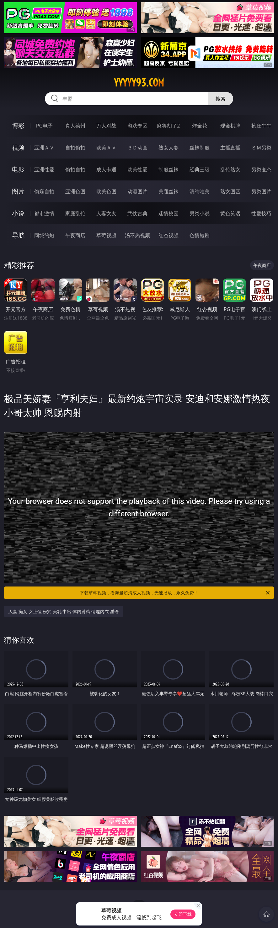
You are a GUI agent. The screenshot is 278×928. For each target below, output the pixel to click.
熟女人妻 (168, 147)
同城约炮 (44, 235)
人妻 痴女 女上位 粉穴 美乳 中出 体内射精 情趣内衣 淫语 (63, 611)
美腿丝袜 (168, 191)
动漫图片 (137, 191)
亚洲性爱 (44, 169)
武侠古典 (137, 213)
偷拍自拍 (75, 169)
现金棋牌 (230, 125)
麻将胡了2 (168, 125)
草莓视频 (106, 235)
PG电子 (44, 125)
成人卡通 (106, 169)
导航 (18, 235)
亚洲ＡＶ (44, 147)
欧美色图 (106, 191)
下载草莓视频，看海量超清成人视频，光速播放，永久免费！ (175, 593)
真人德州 (75, 125)
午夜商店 (75, 235)
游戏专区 (137, 125)
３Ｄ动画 (137, 147)
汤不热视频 (137, 235)
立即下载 (183, 914)
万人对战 (106, 125)
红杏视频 (168, 235)
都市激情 (44, 213)
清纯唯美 (200, 191)
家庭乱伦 (75, 213)
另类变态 (261, 169)
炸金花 (199, 125)
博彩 (18, 125)
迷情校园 (168, 213)
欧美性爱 (137, 169)
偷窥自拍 (44, 191)
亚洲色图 (75, 191)
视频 (18, 147)
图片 (18, 191)
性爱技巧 (261, 213)
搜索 (221, 98)
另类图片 (261, 191)
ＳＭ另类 (261, 147)
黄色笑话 (230, 213)
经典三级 (200, 169)
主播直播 (230, 147)
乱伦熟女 (230, 169)
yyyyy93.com (139, 82)
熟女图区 (230, 191)
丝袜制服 (200, 147)
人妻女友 (106, 213)
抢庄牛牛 (261, 125)
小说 (18, 213)
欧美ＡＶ (106, 147)
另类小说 (200, 213)
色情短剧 (200, 235)
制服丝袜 (168, 169)
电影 (18, 169)
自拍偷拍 (75, 147)
